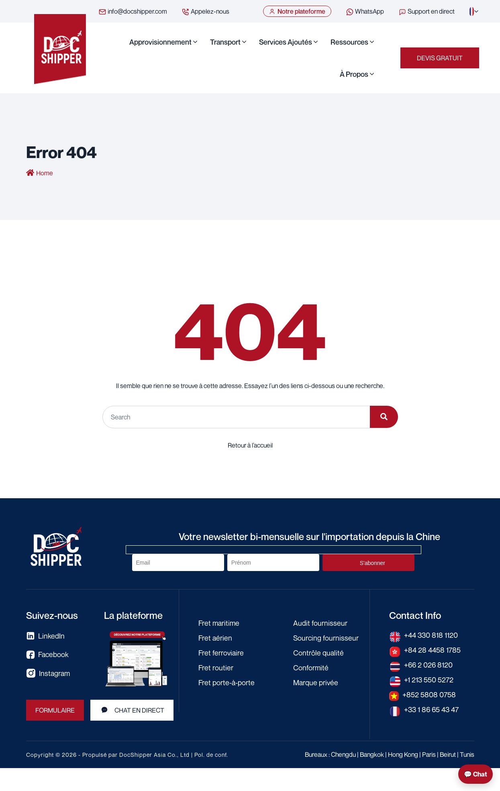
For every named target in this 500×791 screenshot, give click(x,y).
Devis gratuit (440, 58)
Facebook (47, 654)
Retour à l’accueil (250, 445)
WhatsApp (365, 11)
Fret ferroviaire (221, 652)
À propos (354, 74)
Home (44, 173)
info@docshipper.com (132, 11)
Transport (225, 41)
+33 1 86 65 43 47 (431, 709)
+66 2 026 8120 (428, 664)
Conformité (311, 667)
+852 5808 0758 (429, 694)
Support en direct (426, 11)
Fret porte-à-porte (226, 682)
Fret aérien (215, 637)
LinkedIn (45, 636)
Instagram (48, 673)
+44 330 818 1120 (431, 635)
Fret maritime (218, 622)
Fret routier (215, 667)
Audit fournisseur (320, 622)
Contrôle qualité (318, 652)
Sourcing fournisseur (326, 637)
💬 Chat (475, 774)
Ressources (349, 41)
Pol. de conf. (211, 754)
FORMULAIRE (55, 710)
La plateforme (133, 615)
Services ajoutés (285, 41)
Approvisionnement (160, 41)
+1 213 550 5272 (428, 679)
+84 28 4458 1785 (432, 649)
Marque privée (315, 682)
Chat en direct (132, 710)
